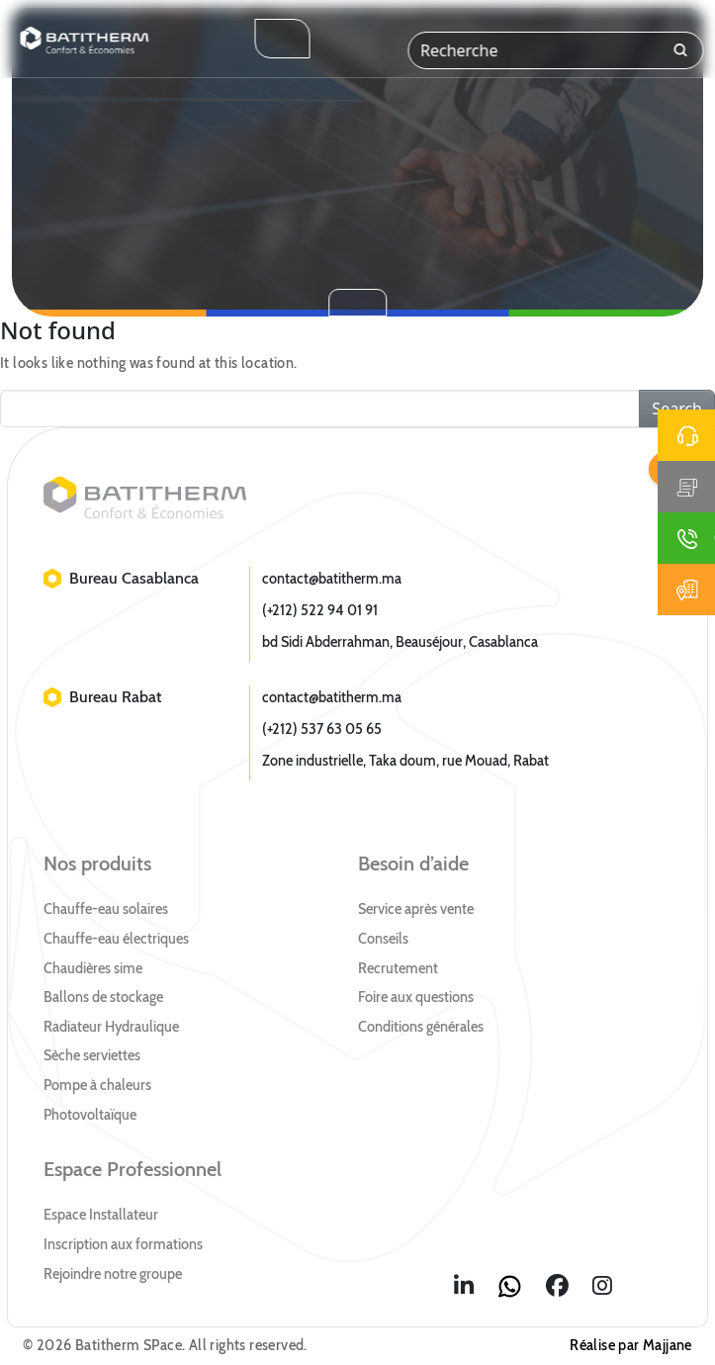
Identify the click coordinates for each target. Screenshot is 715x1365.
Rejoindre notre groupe (113, 1274)
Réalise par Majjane (631, 1345)
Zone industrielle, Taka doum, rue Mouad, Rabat (405, 761)
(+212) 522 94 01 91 (320, 610)
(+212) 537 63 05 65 (322, 729)
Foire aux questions (416, 997)
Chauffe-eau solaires (106, 909)
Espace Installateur (101, 1215)
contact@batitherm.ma (332, 579)
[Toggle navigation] (282, 38)
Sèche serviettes (92, 1055)
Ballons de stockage (103, 997)
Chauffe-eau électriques (116, 939)
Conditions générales (421, 1027)
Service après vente (416, 909)
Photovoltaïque (90, 1115)
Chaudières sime (93, 968)
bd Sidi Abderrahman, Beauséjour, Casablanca (400, 642)
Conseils (383, 939)
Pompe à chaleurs (97, 1085)
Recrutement (398, 968)
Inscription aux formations (123, 1244)
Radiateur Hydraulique (111, 1027)
